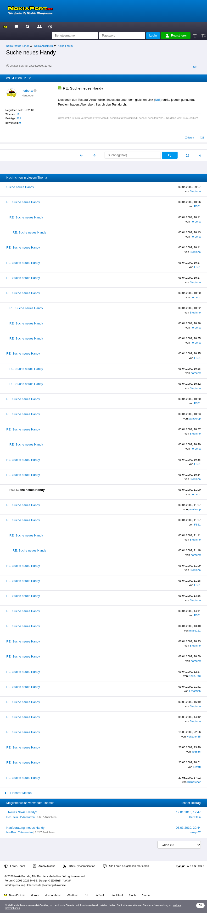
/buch (132, 895)
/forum (35, 895)
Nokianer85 (194, 736)
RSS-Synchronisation (79, 866)
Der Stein (12, 817)
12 (18, 114)
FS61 (197, 206)
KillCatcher (194, 781)
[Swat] (197, 766)
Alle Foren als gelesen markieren (126, 866)
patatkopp (195, 418)
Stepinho (195, 191)
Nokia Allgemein (43, 45)
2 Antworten (27, 817)
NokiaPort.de (14, 895)
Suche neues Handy (20, 187)
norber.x (27, 90)
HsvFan (11, 832)
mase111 (195, 630)
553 (19, 118)
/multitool (117, 895)
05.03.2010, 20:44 (188, 827)
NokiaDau (195, 675)
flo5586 (196, 751)
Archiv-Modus (44, 866)
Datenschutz (33, 885)
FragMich (195, 691)
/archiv (146, 895)
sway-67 (195, 832)
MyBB (34, 880)
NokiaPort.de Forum (17, 45)
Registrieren (177, 35)
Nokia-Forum (65, 45)
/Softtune (72, 895)
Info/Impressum (14, 885)
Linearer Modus (18, 793)
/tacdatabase (53, 895)
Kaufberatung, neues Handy (25, 827)
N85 (158, 99)
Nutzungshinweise (54, 885)
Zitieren (189, 137)
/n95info (100, 895)
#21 (202, 137)
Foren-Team (14, 866)
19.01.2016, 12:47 (188, 812)
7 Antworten (25, 832)
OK (200, 905)
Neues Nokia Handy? (22, 812)
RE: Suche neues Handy (23, 202)
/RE (87, 895)
